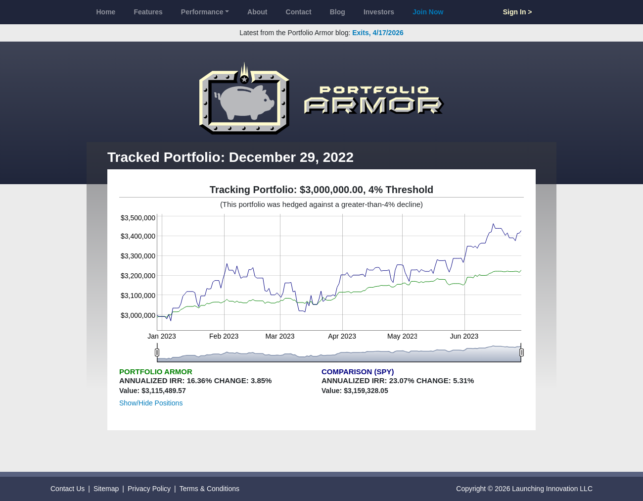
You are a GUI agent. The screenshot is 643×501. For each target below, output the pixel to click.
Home (106, 12)
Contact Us (67, 489)
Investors (379, 12)
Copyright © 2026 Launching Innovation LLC (524, 489)
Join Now (428, 12)
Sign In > (517, 12)
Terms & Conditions (209, 489)
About (257, 12)
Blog (337, 12)
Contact (299, 12)
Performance (202, 12)
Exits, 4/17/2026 (378, 33)
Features (148, 12)
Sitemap (106, 489)
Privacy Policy (149, 489)
